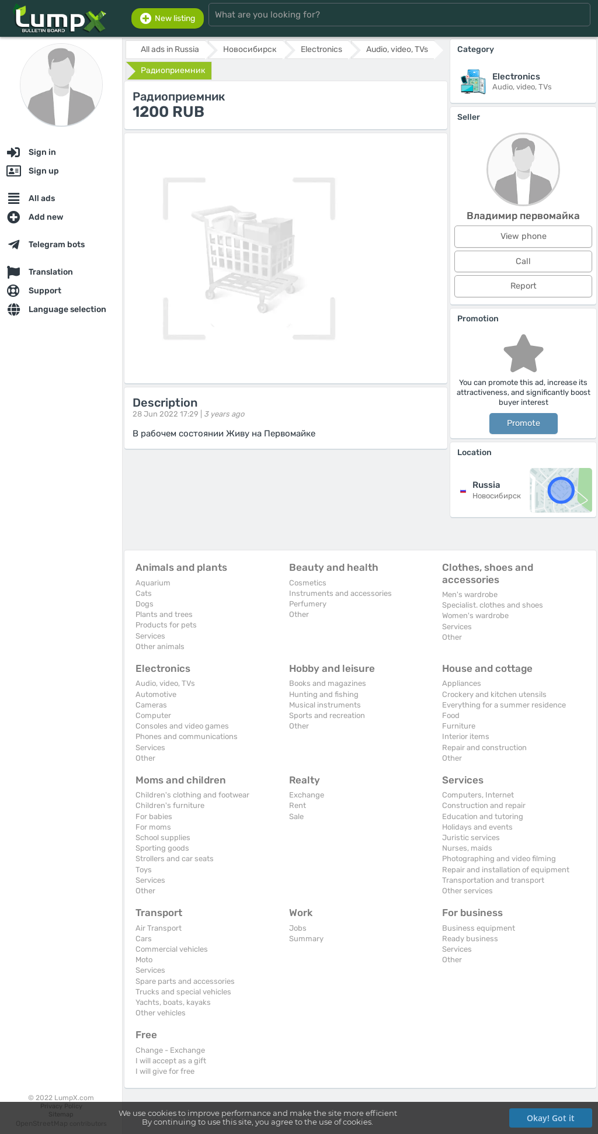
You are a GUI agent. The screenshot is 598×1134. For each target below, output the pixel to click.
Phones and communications (186, 736)
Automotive (155, 694)
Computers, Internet (478, 794)
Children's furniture (169, 805)
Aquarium (153, 582)
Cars (143, 938)
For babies (153, 816)
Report (523, 286)
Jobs (298, 928)
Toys (143, 869)
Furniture (458, 726)
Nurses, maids (467, 848)
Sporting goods (162, 848)
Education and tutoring (482, 816)
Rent (297, 805)
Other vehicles (160, 1012)
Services (150, 636)
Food (451, 715)
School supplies (162, 837)
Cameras (151, 704)
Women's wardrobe (475, 615)
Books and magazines (327, 683)
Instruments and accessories (340, 593)
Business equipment (478, 928)
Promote (523, 423)
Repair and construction (484, 747)
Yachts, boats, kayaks (173, 1002)
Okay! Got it (551, 1117)
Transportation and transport (493, 880)
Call (523, 261)
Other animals (160, 646)
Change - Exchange (170, 1050)
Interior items (465, 736)
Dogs (144, 603)
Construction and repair (484, 805)
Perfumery (307, 603)
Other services (467, 890)
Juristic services (471, 837)
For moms (153, 827)
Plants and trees (164, 614)
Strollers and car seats (174, 858)
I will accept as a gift (170, 1060)
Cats (143, 593)
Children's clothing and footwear (192, 794)
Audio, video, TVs (165, 683)
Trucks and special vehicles (183, 991)
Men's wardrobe (470, 594)
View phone (523, 236)
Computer (153, 715)
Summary (306, 938)
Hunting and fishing (324, 694)
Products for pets (166, 624)
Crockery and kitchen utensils (494, 694)
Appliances (461, 683)
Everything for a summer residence (504, 704)
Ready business (470, 938)
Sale (296, 816)
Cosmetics (307, 582)
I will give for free (164, 1071)
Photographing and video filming (499, 858)
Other (299, 614)
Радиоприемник (173, 70)
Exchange (306, 794)
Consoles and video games (182, 726)
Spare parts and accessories (185, 981)
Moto (143, 959)
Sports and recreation (327, 715)
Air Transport (158, 928)
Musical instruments (325, 704)
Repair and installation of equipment (505, 869)
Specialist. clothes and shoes (492, 605)
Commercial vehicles (171, 949)
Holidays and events (477, 827)
